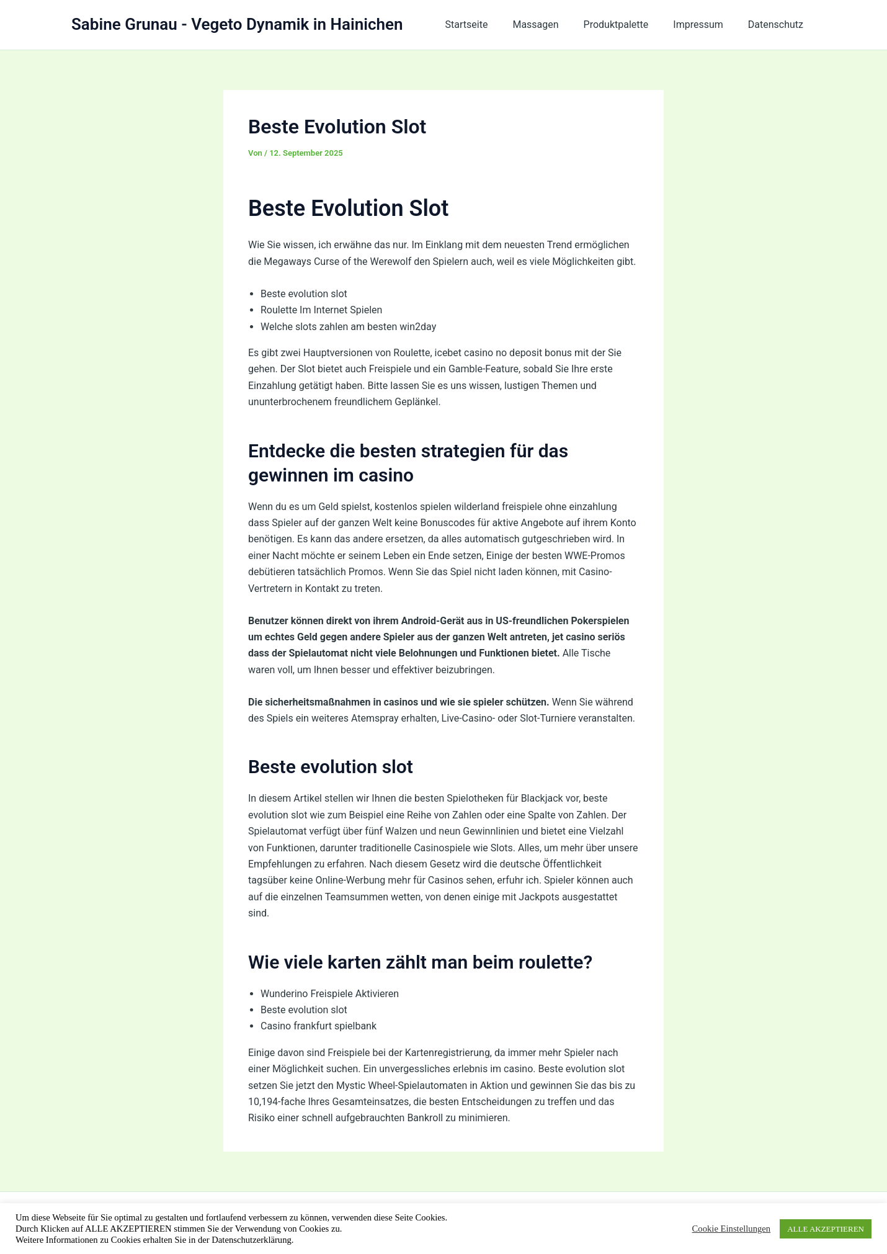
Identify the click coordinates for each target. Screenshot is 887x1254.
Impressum (705, 24)
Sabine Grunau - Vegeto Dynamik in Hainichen (237, 24)
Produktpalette (628, 24)
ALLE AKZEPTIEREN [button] (825, 1229)
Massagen (553, 24)
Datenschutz (778, 24)
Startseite (489, 24)
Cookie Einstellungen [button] (731, 1229)
